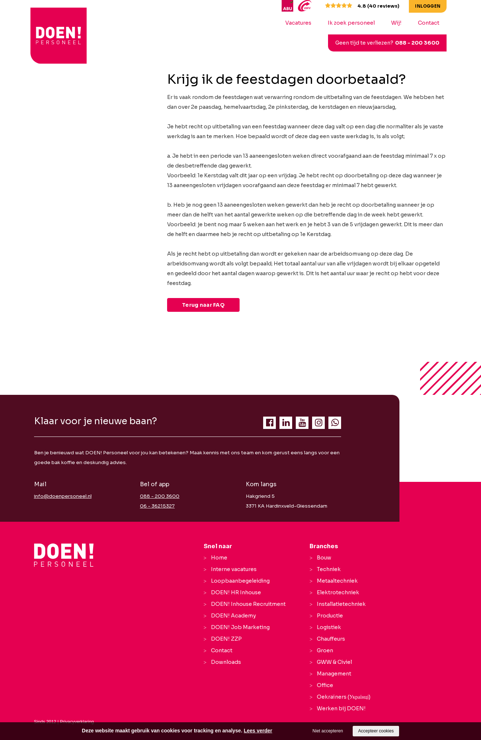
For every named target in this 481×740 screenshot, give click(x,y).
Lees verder (258, 730)
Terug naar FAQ (203, 305)
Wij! (399, 23)
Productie (330, 615)
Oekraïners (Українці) (343, 697)
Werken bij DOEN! (341, 708)
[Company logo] (64, 555)
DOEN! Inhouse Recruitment (248, 604)
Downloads (226, 662)
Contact (431, 23)
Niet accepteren (327, 730)
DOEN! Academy (233, 615)
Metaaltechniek (337, 581)
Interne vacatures (234, 569)
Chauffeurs (331, 639)
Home (219, 557)
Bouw (324, 557)
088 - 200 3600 (420, 43)
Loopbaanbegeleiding (240, 581)
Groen (325, 650)
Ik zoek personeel (353, 23)
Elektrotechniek (338, 592)
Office (325, 685)
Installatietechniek (341, 604)
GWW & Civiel (334, 662)
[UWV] (307, 5)
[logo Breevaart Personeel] (55, 28)
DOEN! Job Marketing (240, 627)
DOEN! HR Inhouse (236, 592)
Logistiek (329, 627)
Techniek (329, 569)
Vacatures (301, 23)
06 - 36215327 (157, 506)
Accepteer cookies (376, 730)
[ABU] (291, 5)
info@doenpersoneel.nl (63, 496)
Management (334, 673)
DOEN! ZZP (226, 639)
